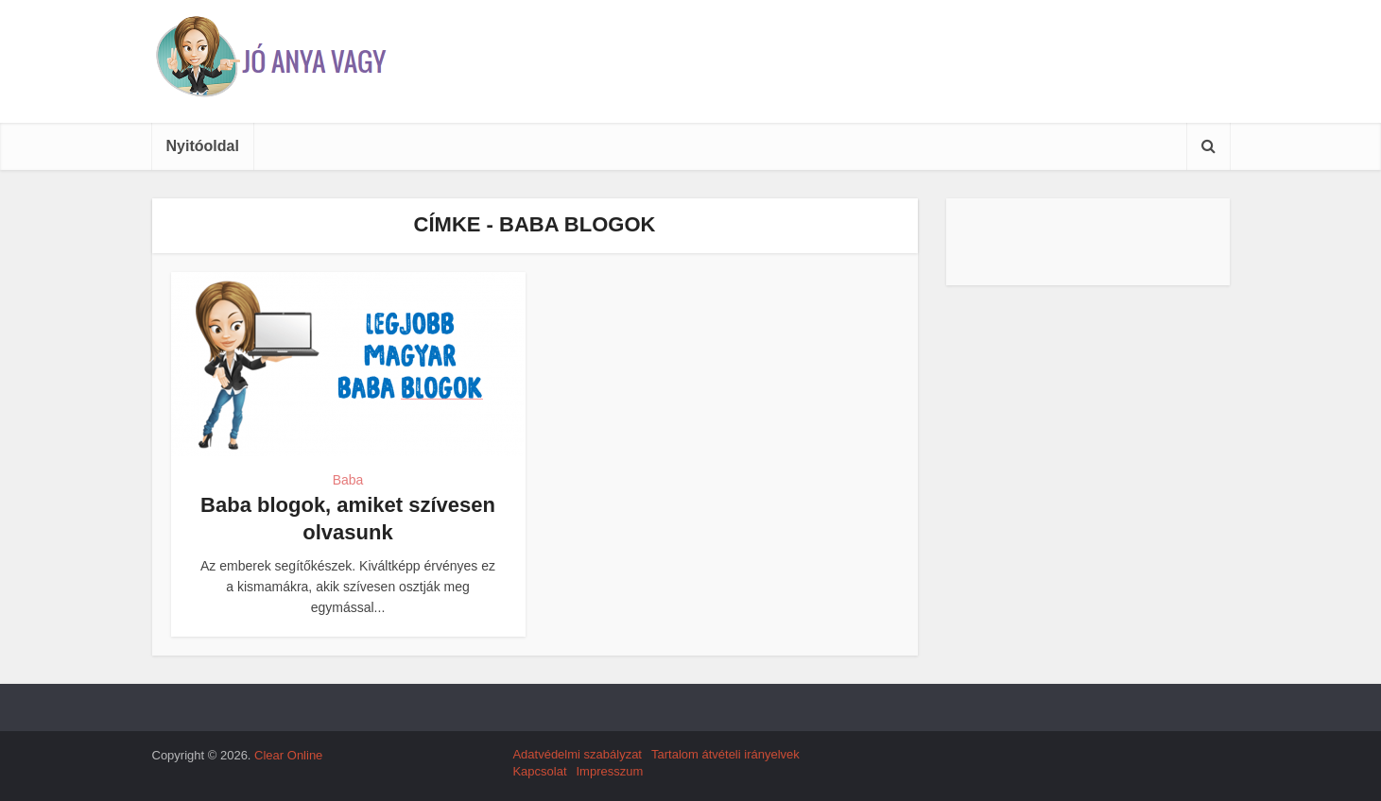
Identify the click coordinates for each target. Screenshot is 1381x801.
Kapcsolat (539, 771)
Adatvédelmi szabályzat (577, 754)
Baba (348, 479)
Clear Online (288, 755)
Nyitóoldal (202, 146)
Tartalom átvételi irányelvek (725, 754)
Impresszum (610, 771)
